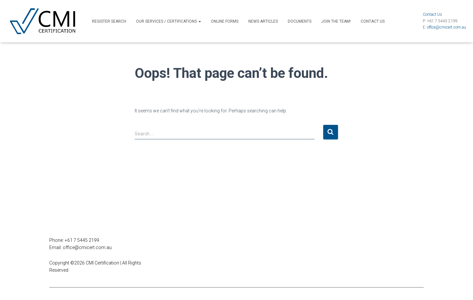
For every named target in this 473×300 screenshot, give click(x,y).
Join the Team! (336, 21)
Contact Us (373, 21)
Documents (299, 21)
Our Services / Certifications (168, 21)
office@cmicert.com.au (446, 27)
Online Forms (224, 21)
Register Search (109, 21)
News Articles (263, 21)
